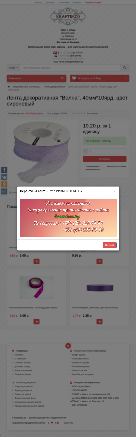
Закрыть (109, 245)
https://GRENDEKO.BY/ (66, 191)
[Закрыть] (114, 191)
